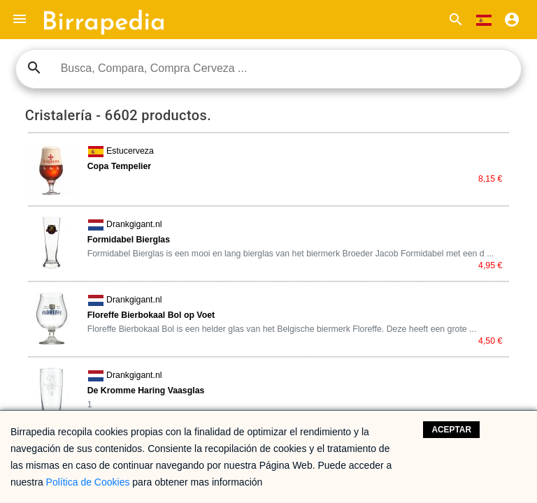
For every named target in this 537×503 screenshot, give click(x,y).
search (34, 67)
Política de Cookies (88, 482)
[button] (19, 19)
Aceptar (451, 430)
